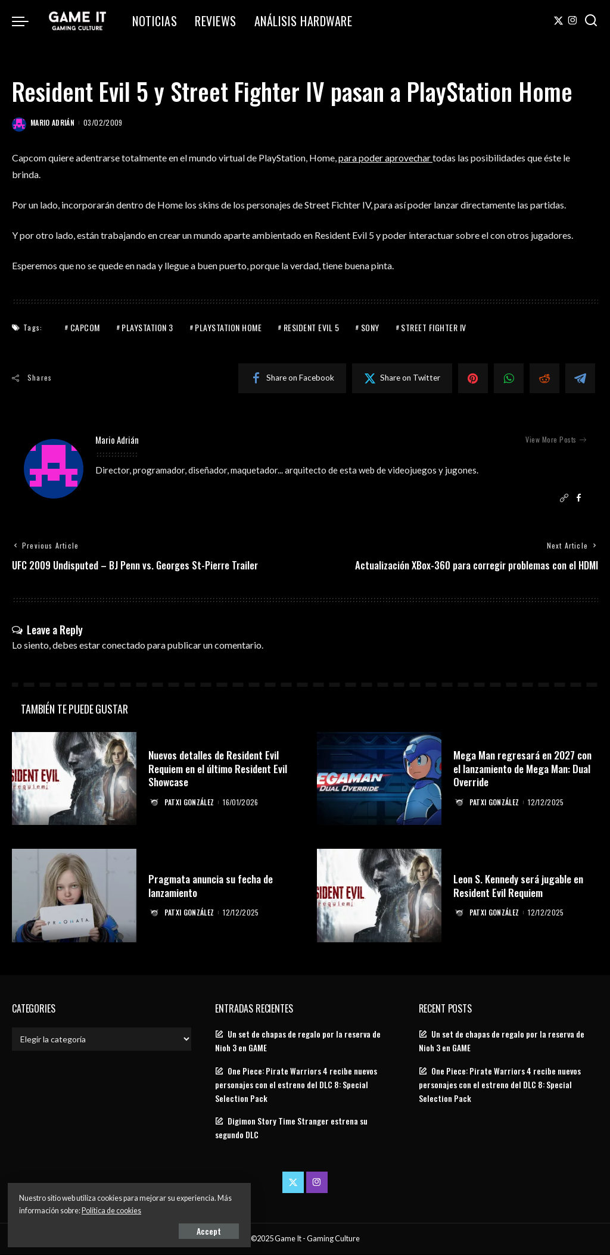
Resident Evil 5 (312, 326)
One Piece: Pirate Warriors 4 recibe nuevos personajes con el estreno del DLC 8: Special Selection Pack (296, 1085)
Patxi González (190, 803)
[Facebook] (292, 378)
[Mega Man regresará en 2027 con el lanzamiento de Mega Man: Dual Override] (379, 779)
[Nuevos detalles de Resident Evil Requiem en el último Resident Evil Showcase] (74, 779)
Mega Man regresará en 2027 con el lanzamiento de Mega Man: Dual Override (523, 769)
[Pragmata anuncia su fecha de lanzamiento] (74, 896)
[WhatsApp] (509, 378)
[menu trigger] (26, 21)
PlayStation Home (228, 326)
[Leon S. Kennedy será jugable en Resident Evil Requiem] (379, 896)
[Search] (591, 21)
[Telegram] (580, 378)
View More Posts (555, 440)
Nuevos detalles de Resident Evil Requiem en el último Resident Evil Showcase (219, 769)
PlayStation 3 (147, 326)
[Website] (564, 498)
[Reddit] (544, 378)
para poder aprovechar (385, 157)
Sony (370, 326)
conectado (123, 645)
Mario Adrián (52, 122)
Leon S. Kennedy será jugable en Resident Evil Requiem (520, 886)
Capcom (85, 326)
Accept (145, 1229)
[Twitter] (558, 21)
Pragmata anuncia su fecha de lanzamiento (212, 886)
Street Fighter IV (433, 326)
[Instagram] (573, 21)
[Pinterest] (473, 378)
